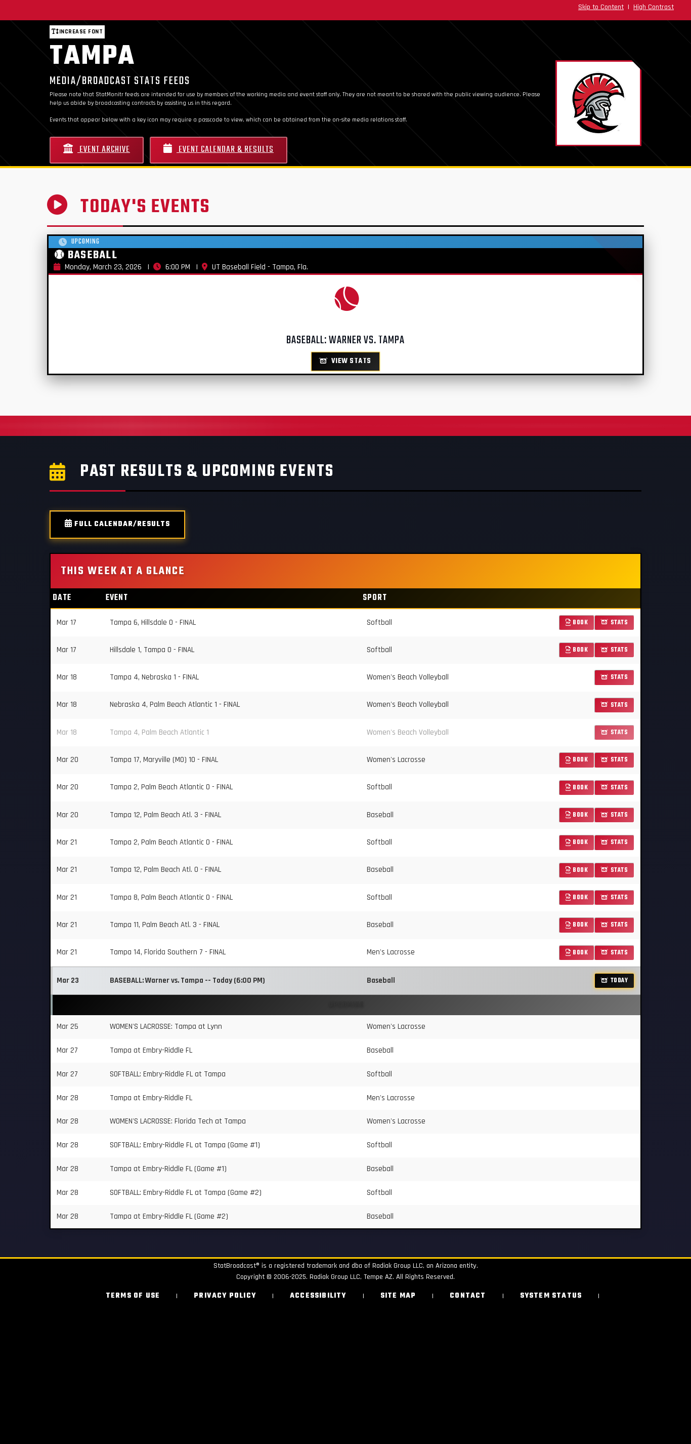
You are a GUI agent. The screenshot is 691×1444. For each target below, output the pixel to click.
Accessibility (318, 1296)
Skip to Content (601, 7)
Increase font (77, 31)
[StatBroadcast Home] (120, 10)
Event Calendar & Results (218, 149)
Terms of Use (133, 1296)
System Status (551, 1296)
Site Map (398, 1296)
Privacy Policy (225, 1296)
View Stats (345, 361)
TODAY (614, 980)
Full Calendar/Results (117, 524)
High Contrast (653, 7)
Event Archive (96, 149)
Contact (468, 1296)
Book (577, 622)
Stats (614, 622)
